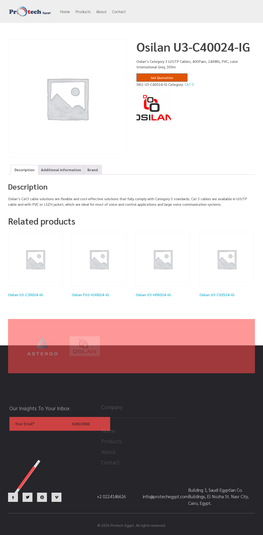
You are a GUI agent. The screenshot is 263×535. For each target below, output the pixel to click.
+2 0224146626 (196, 11)
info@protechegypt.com (153, 11)
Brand (92, 169)
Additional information (61, 169)
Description (24, 169)
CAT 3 (189, 84)
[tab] (24, 170)
